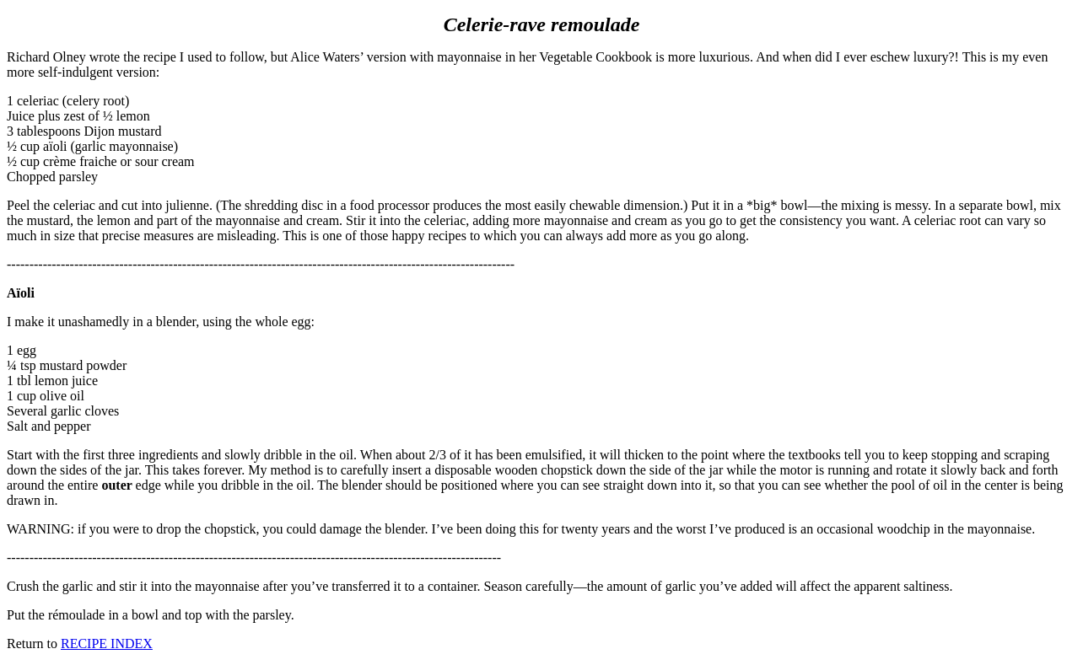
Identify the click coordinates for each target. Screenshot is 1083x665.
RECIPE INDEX (107, 643)
